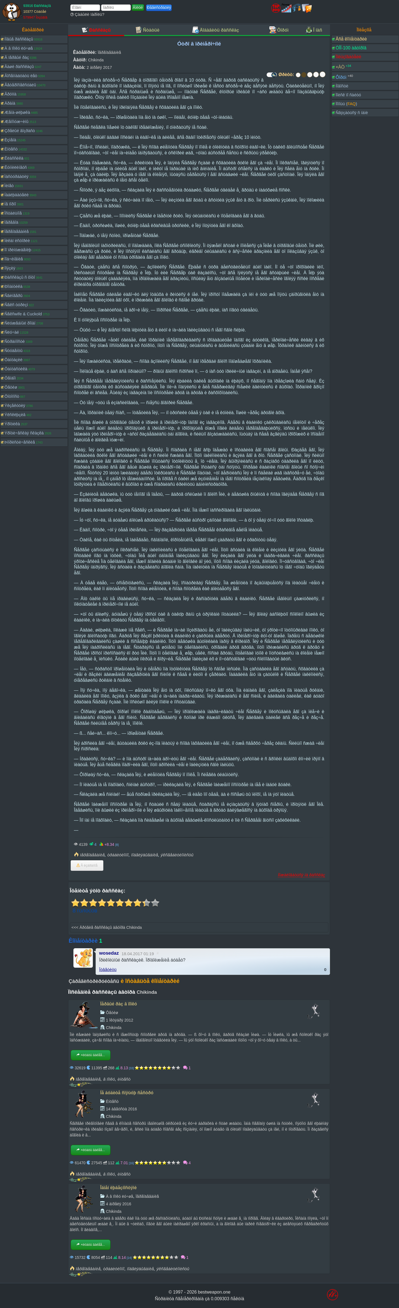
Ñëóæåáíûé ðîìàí (19, 323)
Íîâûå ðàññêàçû (18, 39)
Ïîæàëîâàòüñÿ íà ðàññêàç (301, 874)
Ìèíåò (9, 185)
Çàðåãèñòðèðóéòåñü (94, 981)
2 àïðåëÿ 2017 (99, 67)
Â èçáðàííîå (87, 865)
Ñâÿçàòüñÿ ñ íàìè (352, 112)
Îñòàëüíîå (13, 213)
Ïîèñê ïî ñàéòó (348, 94)
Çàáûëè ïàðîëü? (87, 14)
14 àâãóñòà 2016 (121, 1109)
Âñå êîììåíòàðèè (351, 39)
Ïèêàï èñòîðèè (17, 240)
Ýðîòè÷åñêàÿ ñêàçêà (24, 433)
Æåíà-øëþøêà (17, 112)
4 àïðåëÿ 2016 (118, 1204)
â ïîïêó (109, 1079)
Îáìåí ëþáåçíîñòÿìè (118, 1187)
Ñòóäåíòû (13, 350)
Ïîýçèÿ (9, 268)
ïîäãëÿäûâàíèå (144, 854)
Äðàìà (9, 103)
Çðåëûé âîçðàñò (19, 130)
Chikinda (96, 60)
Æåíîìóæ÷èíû (16, 121)
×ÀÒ (340, 67)
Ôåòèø (10, 387)
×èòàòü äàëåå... (90, 1055)
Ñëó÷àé (11, 332)
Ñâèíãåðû (13, 295)
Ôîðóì (341, 77)
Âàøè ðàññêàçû (19, 66)
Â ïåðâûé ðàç (16, 57)
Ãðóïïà (10, 94)
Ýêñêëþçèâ (14, 414)
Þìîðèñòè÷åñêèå (19, 442)
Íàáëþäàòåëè (16, 194)
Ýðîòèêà (12, 423)
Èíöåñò (11, 149)
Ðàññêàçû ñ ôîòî (19, 277)
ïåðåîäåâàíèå (92, 854)
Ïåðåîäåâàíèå (16, 231)
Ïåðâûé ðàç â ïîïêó (118, 1004)
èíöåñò (124, 1079)
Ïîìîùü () (346, 103)
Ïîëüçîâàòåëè (348, 56)
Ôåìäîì (10, 378)
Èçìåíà (10, 139)
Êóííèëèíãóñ (15, 167)
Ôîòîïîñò (11, 396)
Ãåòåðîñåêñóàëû (20, 84)
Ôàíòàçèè (13, 359)
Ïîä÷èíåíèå (13, 258)
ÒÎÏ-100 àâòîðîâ (351, 48)
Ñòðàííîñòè (14, 341)
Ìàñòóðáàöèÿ (16, 176)
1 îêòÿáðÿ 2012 (119, 1020)
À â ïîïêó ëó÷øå (18, 48)
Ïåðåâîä (11, 222)
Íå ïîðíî (10, 204)
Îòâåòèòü (108, 969)
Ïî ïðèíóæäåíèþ (17, 249)
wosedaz (109, 953)
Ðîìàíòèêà (13, 286)
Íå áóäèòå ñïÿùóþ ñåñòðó (127, 1092)
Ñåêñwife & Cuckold (23, 313)
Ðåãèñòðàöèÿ (159, 7)
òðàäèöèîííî (118, 854)
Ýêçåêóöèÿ (14, 405)
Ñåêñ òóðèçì (16, 304)
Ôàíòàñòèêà (15, 368)
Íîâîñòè (342, 86)
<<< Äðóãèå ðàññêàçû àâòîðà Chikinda (106, 927)
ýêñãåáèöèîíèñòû (177, 854)
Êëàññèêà (13, 158)
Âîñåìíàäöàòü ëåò (20, 75)
